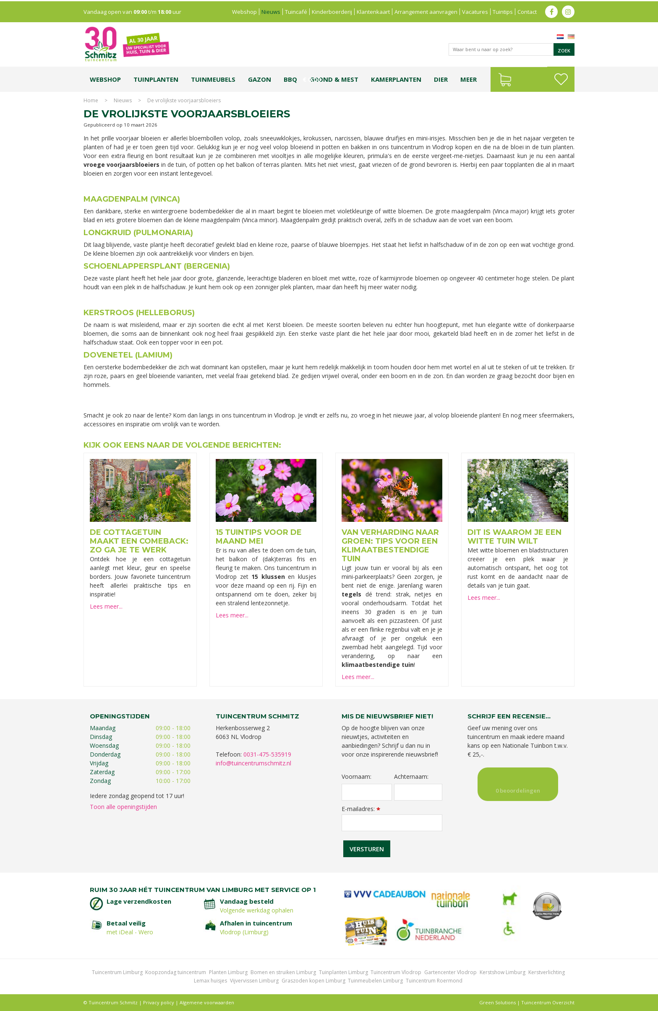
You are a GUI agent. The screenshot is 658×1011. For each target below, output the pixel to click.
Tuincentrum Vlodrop (396, 972)
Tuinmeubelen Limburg (375, 980)
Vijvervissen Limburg (254, 980)
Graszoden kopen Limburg (313, 980)
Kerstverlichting (546, 972)
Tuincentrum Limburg (117, 972)
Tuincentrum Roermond (434, 980)
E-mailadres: (361, 809)
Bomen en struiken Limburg (283, 972)
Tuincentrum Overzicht (547, 1002)
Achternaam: (411, 776)
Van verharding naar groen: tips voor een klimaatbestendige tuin (390, 545)
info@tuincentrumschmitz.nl (253, 763)
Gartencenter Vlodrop (450, 972)
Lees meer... (106, 606)
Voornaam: (356, 776)
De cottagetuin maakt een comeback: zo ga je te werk (139, 541)
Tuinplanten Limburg (343, 972)
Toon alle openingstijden (123, 807)
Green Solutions (497, 1002)
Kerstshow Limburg (502, 972)
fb (551, 10)
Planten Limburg (228, 972)
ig (568, 10)
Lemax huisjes (210, 980)
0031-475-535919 (267, 754)
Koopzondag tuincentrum (175, 972)
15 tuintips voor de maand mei (259, 537)
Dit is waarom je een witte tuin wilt (514, 537)
